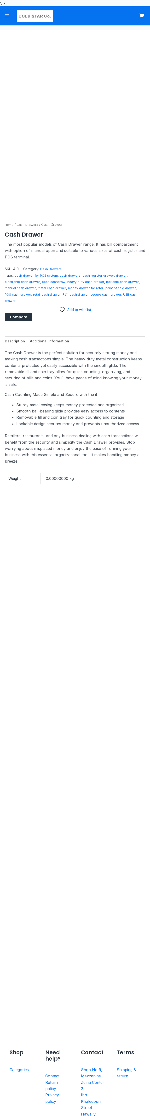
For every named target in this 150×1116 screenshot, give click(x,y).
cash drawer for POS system (38, 192)
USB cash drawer (32, 217)
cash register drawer (104, 192)
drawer (128, 192)
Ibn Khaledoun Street (91, 1025)
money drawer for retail (104, 204)
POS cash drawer (40, 211)
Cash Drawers (29, 141)
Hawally (88, 1038)
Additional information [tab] (53, 259)
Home (10, 141)
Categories (19, 994)
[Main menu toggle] (9, 16)
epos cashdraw (56, 198)
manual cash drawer (34, 204)
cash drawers (74, 192)
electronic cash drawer (23, 198)
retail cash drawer (70, 211)
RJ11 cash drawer (100, 211)
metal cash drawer (68, 204)
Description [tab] (16, 259)
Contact (52, 1000)
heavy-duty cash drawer (90, 198)
